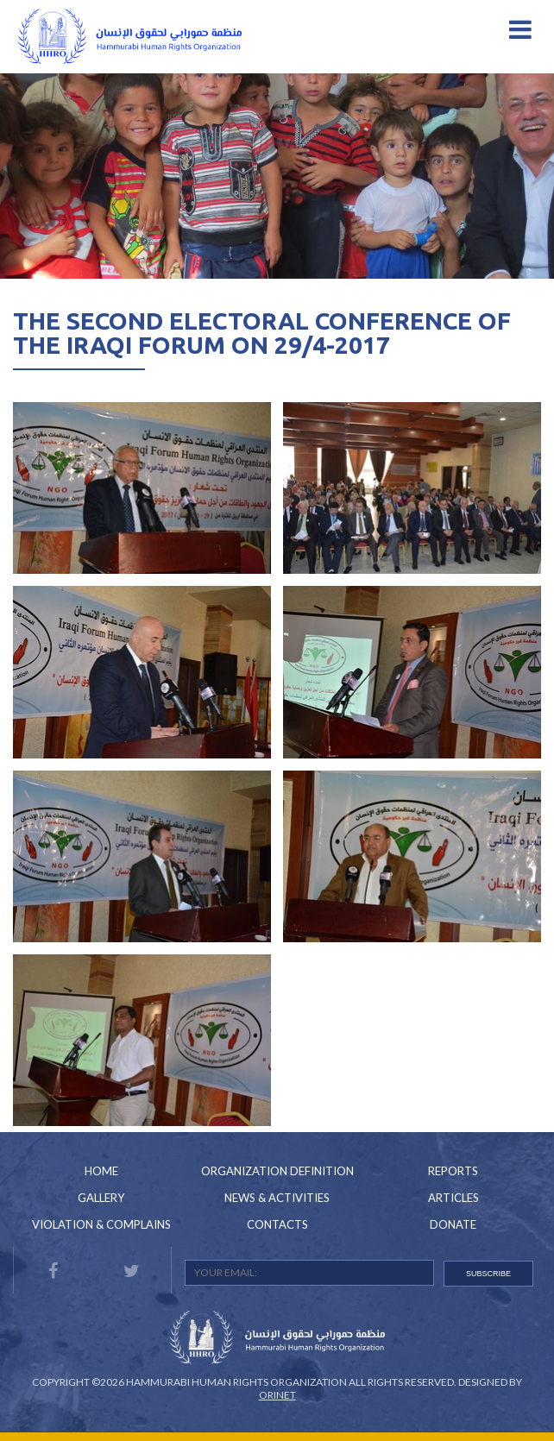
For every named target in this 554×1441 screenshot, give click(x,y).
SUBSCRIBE (488, 1273)
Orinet (277, 1394)
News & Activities (277, 1198)
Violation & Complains (101, 1224)
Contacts (277, 1224)
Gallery (101, 1198)
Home (101, 1171)
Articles (453, 1198)
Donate (453, 1224)
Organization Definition (277, 1171)
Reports (453, 1171)
